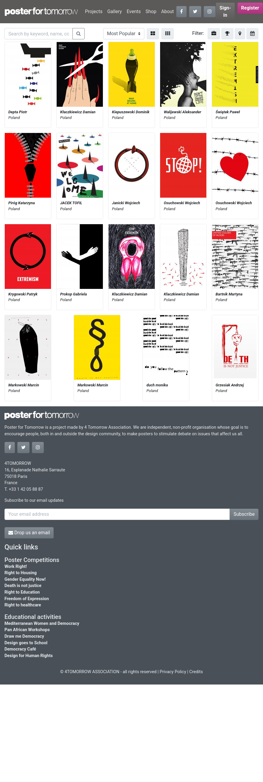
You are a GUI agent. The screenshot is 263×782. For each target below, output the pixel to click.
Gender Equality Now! (25, 579)
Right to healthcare (22, 605)
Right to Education (22, 592)
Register (250, 8)
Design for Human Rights (28, 655)
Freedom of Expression (26, 598)
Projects (94, 11)
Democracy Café (20, 649)
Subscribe (244, 514)
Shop (151, 11)
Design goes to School (25, 642)
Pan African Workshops (27, 629)
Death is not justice (22, 585)
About (167, 11)
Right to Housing (20, 572)
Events (134, 11)
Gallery (114, 11)
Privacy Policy (173, 671)
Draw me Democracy (24, 636)
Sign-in (225, 11)
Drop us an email (29, 532)
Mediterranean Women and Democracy (41, 623)
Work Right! (15, 566)
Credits (196, 671)
